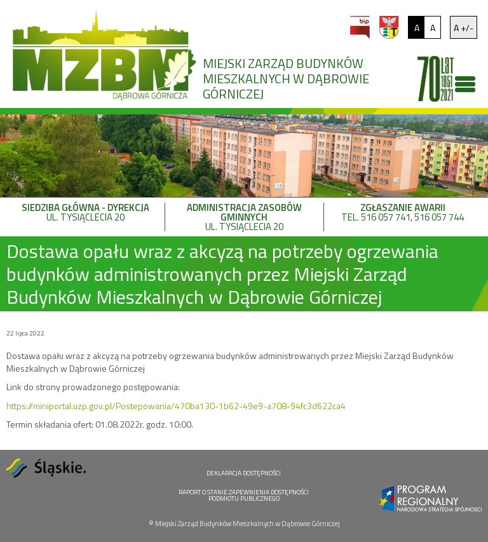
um (389, 27)
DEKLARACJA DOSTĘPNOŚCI (244, 473)
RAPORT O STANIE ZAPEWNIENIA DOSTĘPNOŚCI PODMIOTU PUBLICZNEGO (244, 495)
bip (360, 27)
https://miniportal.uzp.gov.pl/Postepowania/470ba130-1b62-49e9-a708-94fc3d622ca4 (176, 405)
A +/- (463, 27)
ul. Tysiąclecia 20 (85, 213)
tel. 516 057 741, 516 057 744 (403, 213)
